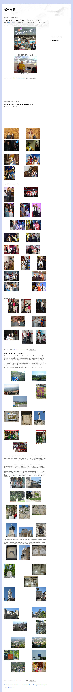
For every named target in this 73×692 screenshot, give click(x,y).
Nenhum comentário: (20, 78)
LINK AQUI (10, 22)
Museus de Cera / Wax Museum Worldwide (18, 104)
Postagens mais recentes (11, 685)
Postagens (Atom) (11, 687)
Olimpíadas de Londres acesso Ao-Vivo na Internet (21, 20)
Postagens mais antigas (39, 685)
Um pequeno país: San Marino (14, 353)
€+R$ (9, 9)
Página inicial (26, 685)
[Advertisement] (25, 90)
